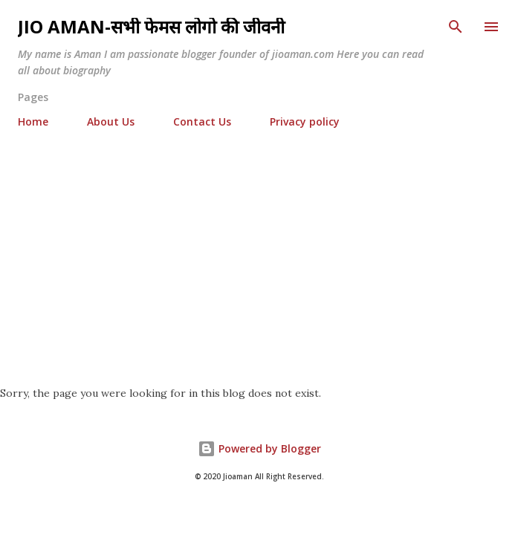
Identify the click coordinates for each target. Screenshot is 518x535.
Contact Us (202, 121)
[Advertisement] (259, 251)
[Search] (455, 27)
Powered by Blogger (259, 448)
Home (33, 121)
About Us (111, 121)
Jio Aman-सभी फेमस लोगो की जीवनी (151, 26)
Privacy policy (305, 121)
